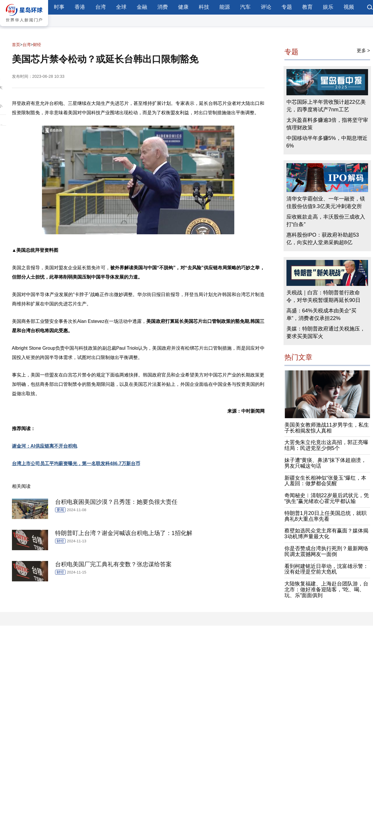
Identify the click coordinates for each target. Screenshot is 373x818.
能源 (224, 7)
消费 (162, 7)
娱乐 (328, 7)
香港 (80, 7)
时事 (59, 7)
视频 (349, 7)
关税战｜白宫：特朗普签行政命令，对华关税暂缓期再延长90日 (323, 296)
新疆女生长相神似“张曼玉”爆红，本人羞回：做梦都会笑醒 (325, 481)
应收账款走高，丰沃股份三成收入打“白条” (325, 220)
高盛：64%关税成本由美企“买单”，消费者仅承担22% (321, 314)
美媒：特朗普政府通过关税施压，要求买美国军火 (325, 332)
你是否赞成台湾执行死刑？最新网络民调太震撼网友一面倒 (326, 551)
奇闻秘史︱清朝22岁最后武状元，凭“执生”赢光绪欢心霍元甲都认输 (326, 498)
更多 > (363, 50)
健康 (183, 7)
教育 (307, 7)
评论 (266, 7)
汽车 (245, 7)
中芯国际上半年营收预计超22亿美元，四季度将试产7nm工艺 (326, 105)
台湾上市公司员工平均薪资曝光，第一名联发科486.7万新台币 (76, 463)
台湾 (100, 7)
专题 (286, 7)
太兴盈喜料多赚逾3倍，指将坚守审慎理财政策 (327, 124)
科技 (204, 7)
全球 (121, 7)
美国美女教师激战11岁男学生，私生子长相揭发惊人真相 (326, 428)
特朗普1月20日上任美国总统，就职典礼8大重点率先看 (325, 516)
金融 (142, 7)
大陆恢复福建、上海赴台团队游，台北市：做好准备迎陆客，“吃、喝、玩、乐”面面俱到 (326, 589)
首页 (16, 44)
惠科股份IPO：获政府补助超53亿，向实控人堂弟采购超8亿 (322, 238)
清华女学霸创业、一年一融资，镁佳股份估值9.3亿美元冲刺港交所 (325, 202)
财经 (37, 44)
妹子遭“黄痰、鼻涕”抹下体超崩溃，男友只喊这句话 (325, 463)
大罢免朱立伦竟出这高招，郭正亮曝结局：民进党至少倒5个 (326, 445)
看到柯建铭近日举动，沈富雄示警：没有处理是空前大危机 (326, 569)
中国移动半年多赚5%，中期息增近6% (326, 142)
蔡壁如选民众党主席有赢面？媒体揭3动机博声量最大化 (326, 533)
